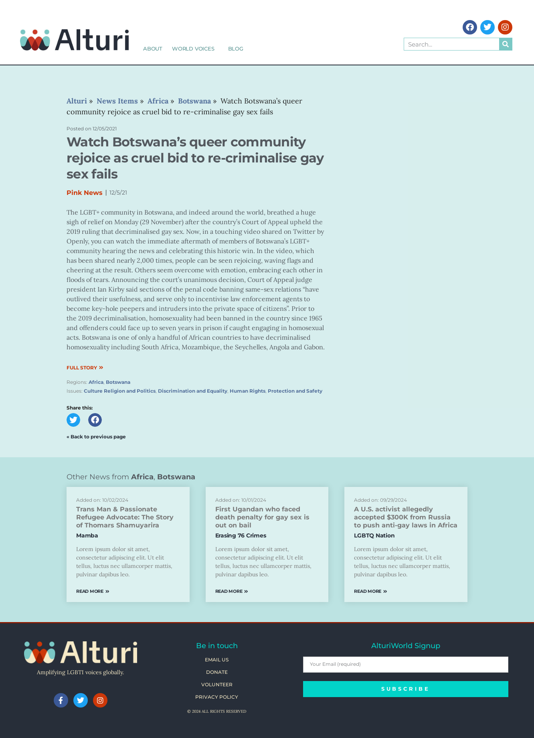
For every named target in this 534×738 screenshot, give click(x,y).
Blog (235, 48)
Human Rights (247, 391)
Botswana (118, 382)
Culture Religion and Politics (120, 391)
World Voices (195, 49)
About (152, 48)
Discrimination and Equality (192, 391)
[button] (73, 420)
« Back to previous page (96, 437)
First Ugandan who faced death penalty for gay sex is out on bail (262, 517)
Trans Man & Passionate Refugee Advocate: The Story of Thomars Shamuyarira (125, 517)
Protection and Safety (295, 391)
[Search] (505, 44)
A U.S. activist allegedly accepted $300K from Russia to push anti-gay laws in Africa (405, 517)
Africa (96, 382)
